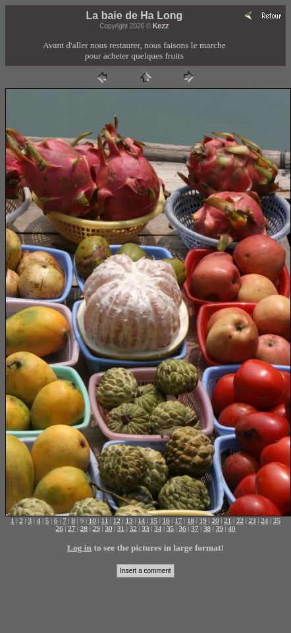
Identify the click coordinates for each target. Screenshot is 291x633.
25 (276, 520)
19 (203, 520)
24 (264, 520)
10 (92, 520)
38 (207, 528)
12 (116, 520)
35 (170, 528)
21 (227, 520)
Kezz (161, 26)
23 (252, 520)
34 (157, 528)
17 (178, 520)
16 (166, 520)
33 (145, 528)
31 (120, 528)
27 (71, 528)
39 (219, 528)
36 (182, 528)
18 (190, 520)
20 (215, 520)
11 (105, 520)
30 (108, 528)
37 (194, 528)
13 (129, 520)
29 (96, 528)
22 (240, 520)
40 (231, 528)
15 (153, 520)
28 (84, 528)
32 (133, 528)
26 (59, 528)
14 (141, 520)
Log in (79, 548)
